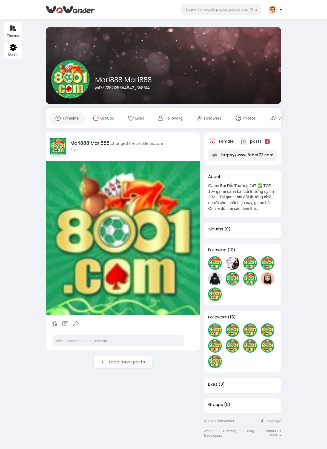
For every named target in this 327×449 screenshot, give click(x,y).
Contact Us (272, 431)
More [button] (275, 435)
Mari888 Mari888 (123, 80)
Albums (215, 229)
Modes (13, 50)
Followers (217, 317)
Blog (250, 431)
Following (217, 250)
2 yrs (74, 149)
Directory (230, 431)
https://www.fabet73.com (247, 155)
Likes (212, 384)
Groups (215, 404)
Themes (13, 31)
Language (271, 421)
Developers (213, 435)
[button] (221, 9)
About (208, 431)
